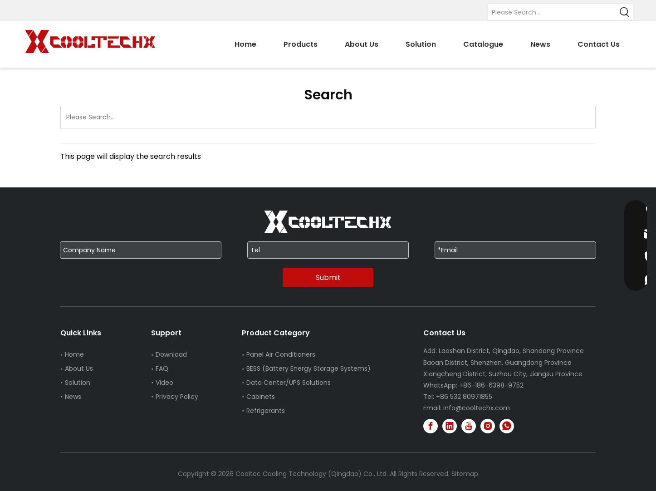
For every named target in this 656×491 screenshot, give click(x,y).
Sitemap (464, 473)
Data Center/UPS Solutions (288, 382)
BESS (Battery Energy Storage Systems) (308, 368)
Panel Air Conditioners (280, 354)
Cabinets (260, 396)
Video (164, 382)
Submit (328, 277)
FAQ (162, 368)
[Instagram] (487, 426)
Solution (77, 382)
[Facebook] (430, 426)
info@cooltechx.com (476, 407)
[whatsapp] (506, 426)
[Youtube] (468, 426)
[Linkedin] (449, 426)
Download (171, 354)
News (73, 396)
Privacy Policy (177, 396)
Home (74, 354)
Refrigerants (265, 410)
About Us (79, 368)
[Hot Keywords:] (625, 12)
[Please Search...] (552, 12)
